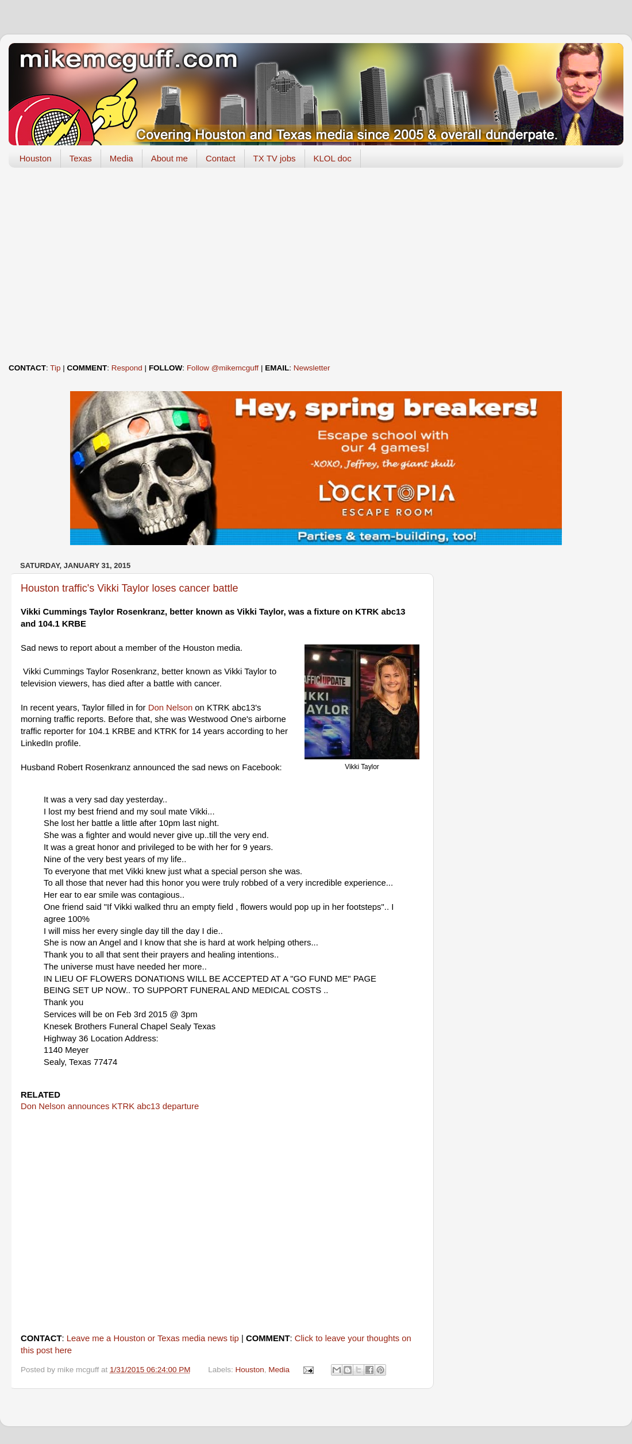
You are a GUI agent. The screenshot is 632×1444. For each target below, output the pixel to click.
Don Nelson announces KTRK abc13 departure (110, 1106)
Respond (126, 368)
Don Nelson (170, 707)
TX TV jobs (274, 158)
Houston (36, 158)
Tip (55, 368)
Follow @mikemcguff (223, 368)
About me (169, 158)
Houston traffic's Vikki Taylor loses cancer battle (129, 588)
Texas (81, 158)
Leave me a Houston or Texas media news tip (153, 1338)
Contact (221, 158)
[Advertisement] (316, 265)
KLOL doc (333, 158)
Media (121, 158)
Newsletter (312, 368)
